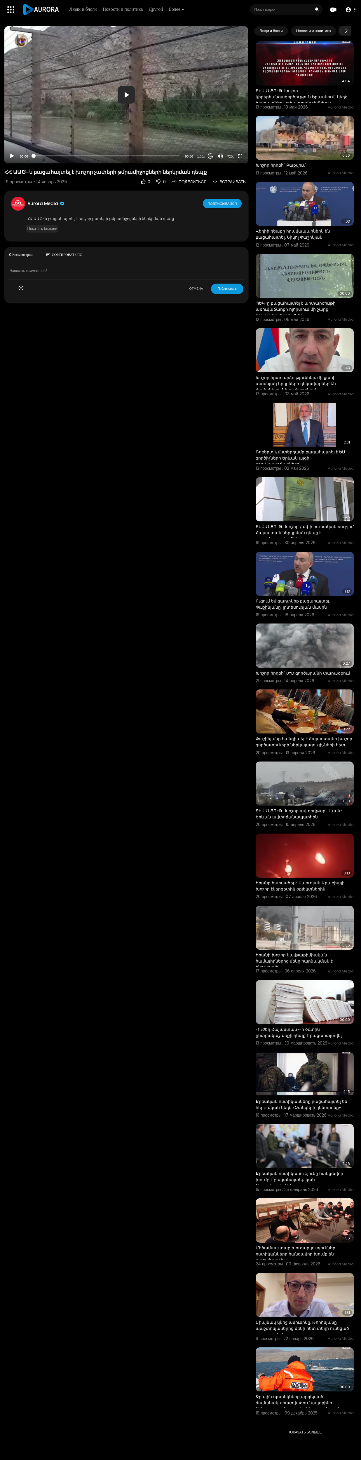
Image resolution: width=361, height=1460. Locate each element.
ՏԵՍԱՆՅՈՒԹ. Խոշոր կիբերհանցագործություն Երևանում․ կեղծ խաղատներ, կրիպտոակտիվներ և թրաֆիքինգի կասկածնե (302, 100)
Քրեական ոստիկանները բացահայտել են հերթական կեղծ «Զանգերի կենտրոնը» (301, 1104)
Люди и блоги (83, 9)
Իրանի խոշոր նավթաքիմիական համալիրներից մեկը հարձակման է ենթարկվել (294, 961)
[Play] (12, 156)
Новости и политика (123, 9)
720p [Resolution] (230, 156)
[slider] (106, 155)
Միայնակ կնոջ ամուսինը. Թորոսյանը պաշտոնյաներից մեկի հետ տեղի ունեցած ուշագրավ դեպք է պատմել (302, 1328)
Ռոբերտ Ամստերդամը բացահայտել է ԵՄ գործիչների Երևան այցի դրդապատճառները (300, 458)
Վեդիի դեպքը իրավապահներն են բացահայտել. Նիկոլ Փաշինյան (293, 234)
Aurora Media (46, 203)
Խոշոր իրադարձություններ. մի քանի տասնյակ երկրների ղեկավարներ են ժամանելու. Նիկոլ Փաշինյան (296, 384)
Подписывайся (222, 203)
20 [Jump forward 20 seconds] (210, 156)
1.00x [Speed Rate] (201, 156)
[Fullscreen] (240, 156)
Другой (156, 9)
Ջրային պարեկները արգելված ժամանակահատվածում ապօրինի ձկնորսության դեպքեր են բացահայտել (299, 1403)
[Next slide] (346, 31)
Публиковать (227, 288)
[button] (350, 9)
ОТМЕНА (196, 288)
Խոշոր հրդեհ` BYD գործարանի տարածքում (303, 673)
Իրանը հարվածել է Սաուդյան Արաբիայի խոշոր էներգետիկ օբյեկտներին (300, 886)
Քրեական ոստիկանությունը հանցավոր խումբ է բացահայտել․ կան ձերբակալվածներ (299, 1180)
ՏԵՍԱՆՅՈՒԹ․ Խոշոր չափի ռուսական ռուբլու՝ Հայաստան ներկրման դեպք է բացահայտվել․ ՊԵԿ (305, 533)
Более (176, 9)
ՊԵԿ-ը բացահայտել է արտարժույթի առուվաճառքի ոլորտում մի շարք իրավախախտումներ (296, 309)
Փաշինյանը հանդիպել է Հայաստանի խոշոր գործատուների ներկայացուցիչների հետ (304, 742)
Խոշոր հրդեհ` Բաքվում (281, 165)
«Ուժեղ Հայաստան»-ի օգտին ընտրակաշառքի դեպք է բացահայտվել (299, 1032)
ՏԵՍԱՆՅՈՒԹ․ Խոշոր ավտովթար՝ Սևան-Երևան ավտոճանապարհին (299, 814)
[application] (126, 94)
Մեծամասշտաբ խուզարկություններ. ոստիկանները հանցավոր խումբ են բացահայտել (296, 1254)
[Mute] (220, 156)
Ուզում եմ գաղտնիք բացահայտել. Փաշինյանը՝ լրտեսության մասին (293, 604)
